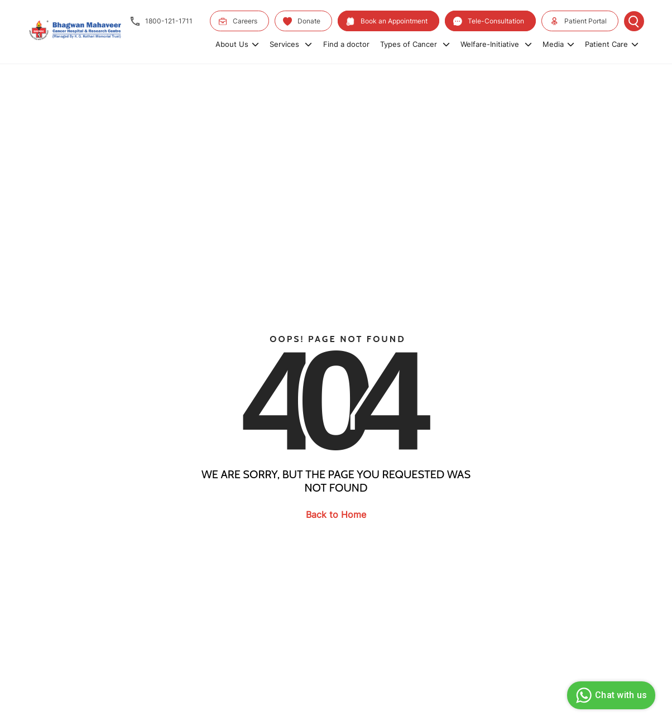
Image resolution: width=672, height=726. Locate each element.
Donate (301, 21)
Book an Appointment (387, 21)
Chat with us (610, 695)
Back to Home (336, 514)
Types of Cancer (415, 44)
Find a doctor (346, 44)
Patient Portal (578, 21)
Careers (237, 21)
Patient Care (612, 44)
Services (291, 44)
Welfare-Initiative (496, 44)
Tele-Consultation (488, 21)
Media (558, 44)
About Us (237, 44)
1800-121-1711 (162, 21)
